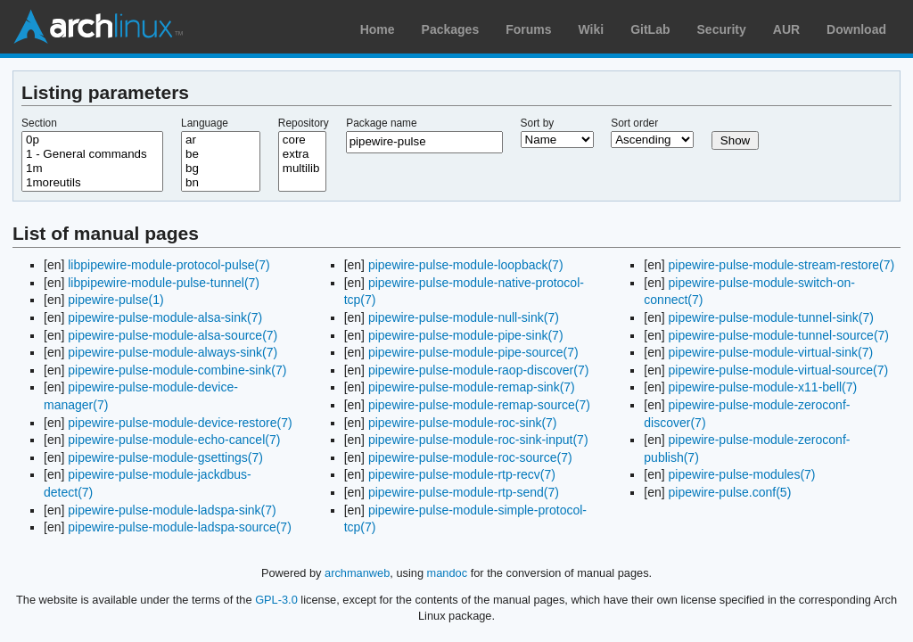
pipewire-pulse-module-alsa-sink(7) (165, 317)
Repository (303, 123)
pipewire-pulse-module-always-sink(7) (172, 352)
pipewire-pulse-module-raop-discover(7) (478, 370)
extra (302, 154)
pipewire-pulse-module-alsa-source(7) (172, 335)
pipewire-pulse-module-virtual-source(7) (779, 370)
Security (721, 29)
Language (204, 123)
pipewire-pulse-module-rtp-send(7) (463, 492)
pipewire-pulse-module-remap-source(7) (479, 405)
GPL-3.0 (276, 599)
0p (92, 140)
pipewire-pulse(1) (115, 299)
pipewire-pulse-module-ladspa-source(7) (180, 527)
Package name (381, 123)
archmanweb (357, 573)
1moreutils (92, 183)
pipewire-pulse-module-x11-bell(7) (763, 387)
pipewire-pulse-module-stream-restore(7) (782, 265)
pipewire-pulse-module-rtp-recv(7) (461, 474)
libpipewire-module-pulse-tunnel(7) (163, 283)
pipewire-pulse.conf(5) (730, 492)
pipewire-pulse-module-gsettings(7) (165, 457)
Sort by (538, 123)
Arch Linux (98, 27)
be (220, 154)
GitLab (650, 29)
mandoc (447, 573)
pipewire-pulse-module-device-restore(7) (180, 423)
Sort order (634, 123)
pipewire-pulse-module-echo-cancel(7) (174, 439)
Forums (528, 29)
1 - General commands (92, 154)
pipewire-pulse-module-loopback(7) (465, 265)
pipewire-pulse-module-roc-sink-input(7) (478, 439)
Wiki (592, 29)
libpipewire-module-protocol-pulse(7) (168, 265)
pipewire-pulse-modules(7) (742, 474)
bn (220, 183)
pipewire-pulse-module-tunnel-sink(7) (771, 317)
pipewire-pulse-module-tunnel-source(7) (779, 335)
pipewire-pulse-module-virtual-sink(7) (771, 352)
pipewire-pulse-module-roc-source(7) (470, 457)
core (302, 140)
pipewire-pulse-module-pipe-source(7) (473, 352)
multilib (302, 168)
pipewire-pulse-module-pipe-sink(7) (465, 335)
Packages (451, 29)
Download (856, 29)
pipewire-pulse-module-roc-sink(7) (462, 423)
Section (39, 123)
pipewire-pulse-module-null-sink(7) (463, 317)
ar (220, 140)
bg (220, 168)
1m (92, 168)
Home (377, 29)
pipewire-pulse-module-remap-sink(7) (471, 387)
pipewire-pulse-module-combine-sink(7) (177, 370)
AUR (786, 29)
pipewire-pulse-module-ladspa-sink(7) (172, 510)
